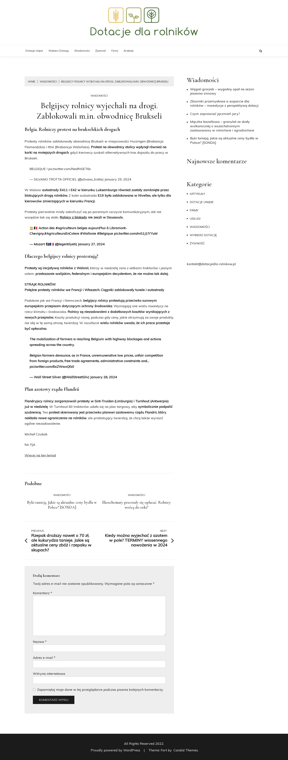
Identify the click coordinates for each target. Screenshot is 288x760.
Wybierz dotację (58, 50)
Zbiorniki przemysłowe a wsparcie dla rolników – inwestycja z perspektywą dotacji (224, 103)
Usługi (195, 218)
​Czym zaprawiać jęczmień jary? (215, 114)
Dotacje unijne (34, 50)
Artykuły (129, 50)
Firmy (114, 50)
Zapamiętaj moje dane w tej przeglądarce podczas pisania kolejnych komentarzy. (100, 689)
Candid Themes (186, 750)
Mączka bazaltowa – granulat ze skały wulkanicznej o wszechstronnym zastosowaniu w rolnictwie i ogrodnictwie (222, 126)
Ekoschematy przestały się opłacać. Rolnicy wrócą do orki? (136, 505)
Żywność (100, 50)
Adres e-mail (44, 658)
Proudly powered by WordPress (116, 750)
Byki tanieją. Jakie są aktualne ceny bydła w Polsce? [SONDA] (62, 505)
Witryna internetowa (49, 673)
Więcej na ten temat (40, 455)
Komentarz (42, 593)
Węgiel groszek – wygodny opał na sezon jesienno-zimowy (222, 91)
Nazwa (40, 642)
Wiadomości (82, 50)
